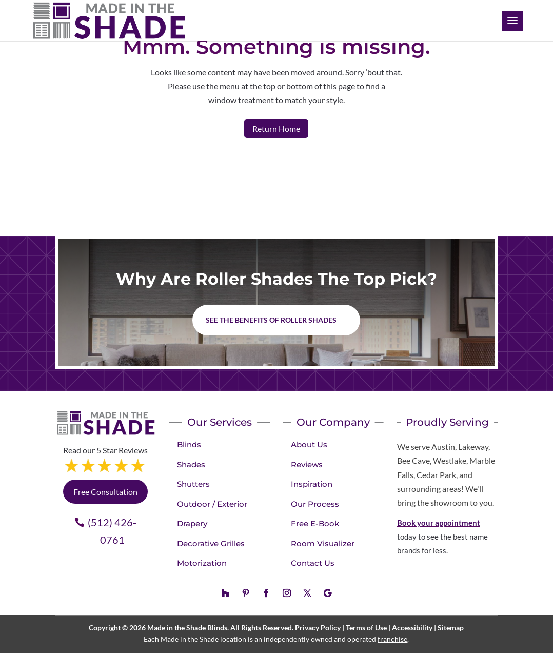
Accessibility (412, 627)
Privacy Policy (318, 627)
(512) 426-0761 (112, 531)
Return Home (276, 128)
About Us (309, 444)
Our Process (315, 504)
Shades (191, 464)
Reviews (307, 464)
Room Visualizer (322, 543)
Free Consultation (105, 492)
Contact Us (312, 563)
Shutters (193, 484)
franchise (392, 639)
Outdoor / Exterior (212, 504)
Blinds (189, 444)
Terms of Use (366, 627)
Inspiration (311, 484)
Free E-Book (315, 523)
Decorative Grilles (211, 543)
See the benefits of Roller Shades (271, 319)
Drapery (192, 523)
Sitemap (451, 627)
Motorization (202, 563)
